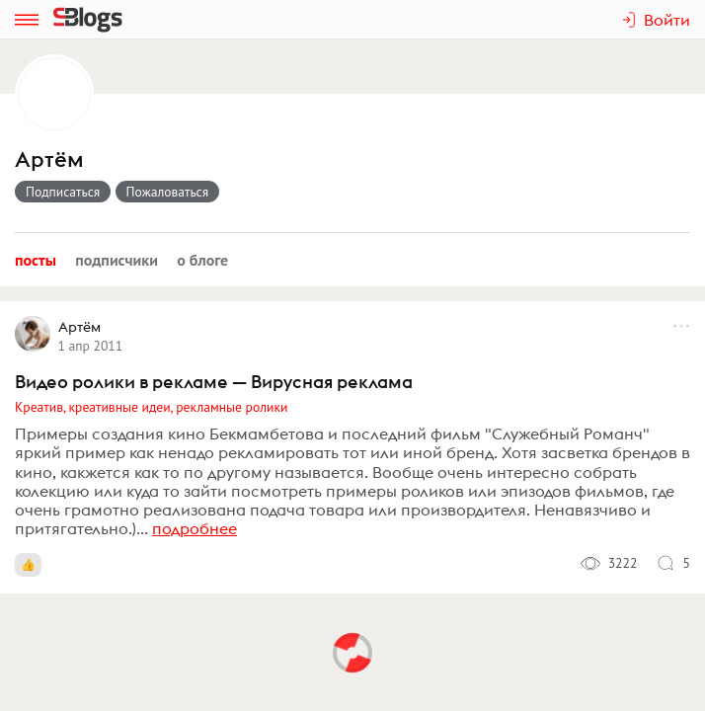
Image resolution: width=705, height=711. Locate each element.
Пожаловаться (167, 191)
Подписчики (116, 260)
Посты (35, 260)
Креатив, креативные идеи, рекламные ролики (151, 407)
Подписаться (63, 191)
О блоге (202, 260)
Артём (49, 159)
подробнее (194, 528)
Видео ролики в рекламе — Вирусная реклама (214, 381)
